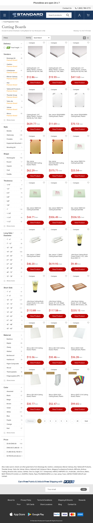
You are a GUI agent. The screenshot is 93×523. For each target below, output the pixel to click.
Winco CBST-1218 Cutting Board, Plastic (79, 395)
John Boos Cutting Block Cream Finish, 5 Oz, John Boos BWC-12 (79, 256)
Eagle (37, 471)
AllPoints (77, 469)
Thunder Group (12, 95)
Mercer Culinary (12, 77)
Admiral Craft (35, 469)
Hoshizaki (72, 471)
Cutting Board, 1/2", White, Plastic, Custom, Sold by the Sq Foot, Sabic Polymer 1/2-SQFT (35, 69)
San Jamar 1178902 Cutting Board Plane (33, 255)
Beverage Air (11, 58)
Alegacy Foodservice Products (62, 469)
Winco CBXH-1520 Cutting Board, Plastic (78, 349)
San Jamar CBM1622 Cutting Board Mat (34, 209)
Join (83, 489)
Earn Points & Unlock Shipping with (46, 481)
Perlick (31, 474)
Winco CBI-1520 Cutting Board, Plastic (57, 349)
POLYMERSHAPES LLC (46, 474)
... (72, 421)
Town (64, 474)
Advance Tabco (45, 469)
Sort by (28, 38)
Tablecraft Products (13, 89)
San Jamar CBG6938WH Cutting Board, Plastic (57, 115)
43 (77, 421)
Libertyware (11, 70)
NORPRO (25, 474)
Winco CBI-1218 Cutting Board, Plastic (35, 349)
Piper (35, 474)
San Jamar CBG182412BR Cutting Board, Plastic (34, 163)
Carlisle (25, 471)
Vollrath (4, 476)
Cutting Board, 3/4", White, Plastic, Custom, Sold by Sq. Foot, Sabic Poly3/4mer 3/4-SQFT (56, 69)
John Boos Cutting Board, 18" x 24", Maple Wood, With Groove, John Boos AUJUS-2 (57, 303)
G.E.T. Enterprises (46, 471)
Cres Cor (32, 471)
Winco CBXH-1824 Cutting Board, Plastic (56, 395)
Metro (87, 471)
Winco (9, 113)
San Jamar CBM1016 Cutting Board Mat (78, 162)
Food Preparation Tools (11, 22)
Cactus (19, 471)
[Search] (59, 15)
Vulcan (9, 107)
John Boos (80, 471)
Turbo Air (10, 101)
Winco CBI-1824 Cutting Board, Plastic (35, 395)
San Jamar (58, 474)
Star (8, 83)
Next (86, 421)
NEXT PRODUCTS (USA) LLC (11, 474)
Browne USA (12, 471)
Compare (32, 43)
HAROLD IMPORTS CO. (60, 471)
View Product (35, 83)
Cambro (9, 64)
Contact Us (67, 8)
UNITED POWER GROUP (75, 474)
